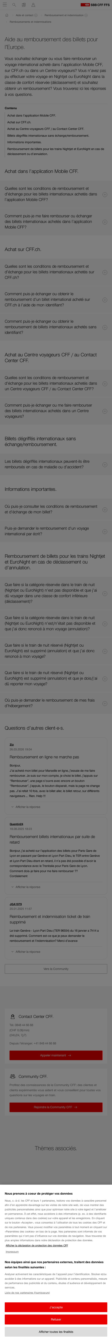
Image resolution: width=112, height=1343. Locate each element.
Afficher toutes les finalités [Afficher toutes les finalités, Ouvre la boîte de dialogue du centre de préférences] (56, 1331)
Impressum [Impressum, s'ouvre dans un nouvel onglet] (12, 1251)
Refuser (56, 1319)
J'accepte (56, 1307)
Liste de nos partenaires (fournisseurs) (27, 1292)
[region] (56, 1264)
